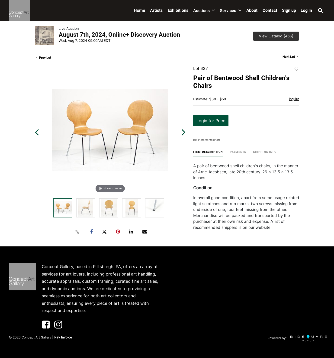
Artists (156, 10)
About (251, 10)
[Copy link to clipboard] (77, 232)
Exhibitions (178, 10)
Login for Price (210, 120)
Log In (306, 10)
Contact (270, 10)
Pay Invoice (63, 337)
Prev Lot (43, 57)
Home (139, 10)
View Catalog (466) (276, 36)
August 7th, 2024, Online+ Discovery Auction (119, 34)
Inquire (294, 99)
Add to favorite (296, 69)
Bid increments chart (206, 139)
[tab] (208, 153)
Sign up (289, 10)
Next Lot (290, 57)
